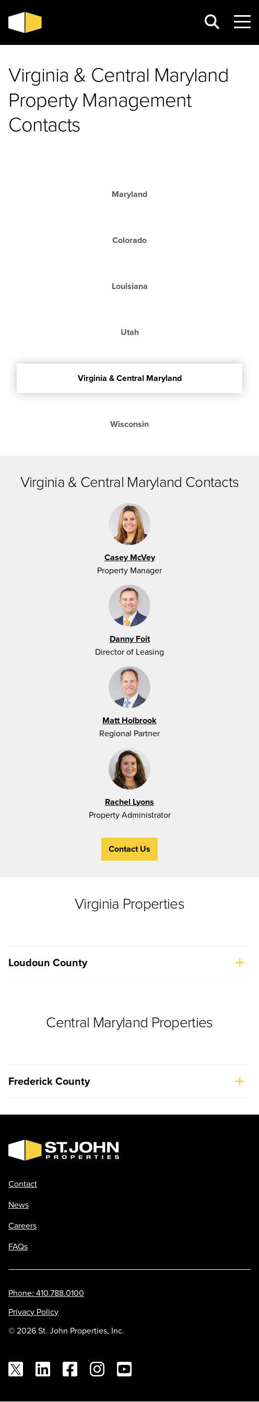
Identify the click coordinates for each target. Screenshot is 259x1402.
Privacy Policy (33, 1311)
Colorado (129, 240)
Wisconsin (129, 424)
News (18, 1204)
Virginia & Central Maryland (130, 378)
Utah (130, 332)
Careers (22, 1225)
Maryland (129, 194)
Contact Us (129, 849)
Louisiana (130, 286)
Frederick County (129, 1081)
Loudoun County (129, 962)
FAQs (18, 1246)
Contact (22, 1183)
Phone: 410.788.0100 (46, 1293)
